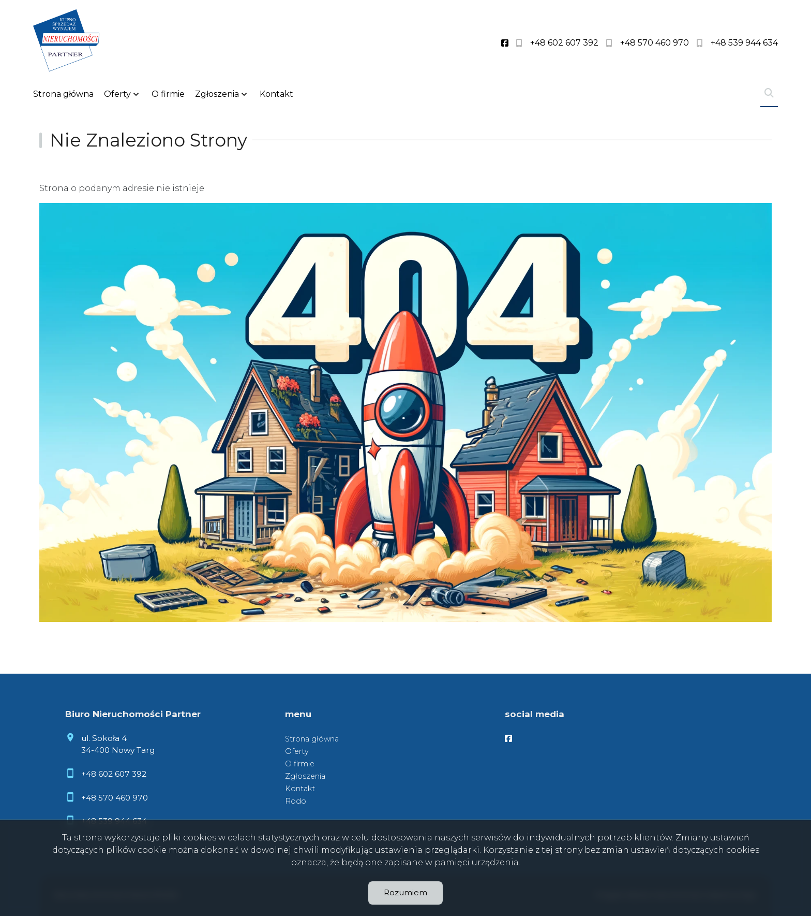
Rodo (295, 801)
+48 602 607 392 (113, 774)
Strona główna (63, 94)
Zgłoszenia (217, 94)
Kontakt (276, 94)
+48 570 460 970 (114, 798)
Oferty (117, 94)
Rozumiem (405, 892)
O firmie (168, 94)
